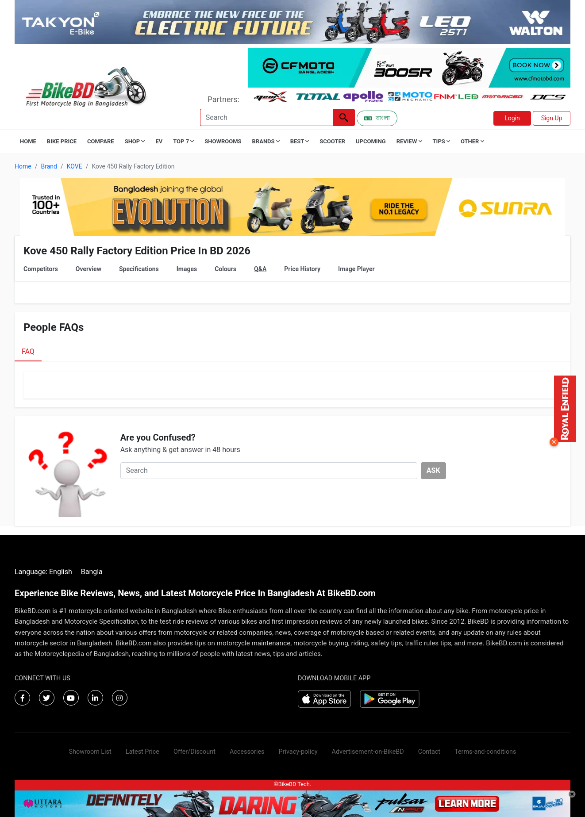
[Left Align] (344, 117)
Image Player (356, 268)
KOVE (74, 166)
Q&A (260, 268)
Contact (429, 752)
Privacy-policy (297, 752)
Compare (100, 141)
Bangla (92, 572)
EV (158, 141)
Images (187, 268)
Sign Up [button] (551, 118)
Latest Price (142, 752)
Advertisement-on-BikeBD (368, 752)
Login (512, 118)
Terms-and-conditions (485, 752)
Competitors (40, 268)
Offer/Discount (194, 752)
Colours (225, 268)
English (60, 572)
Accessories (247, 752)
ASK (433, 470)
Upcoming (371, 141)
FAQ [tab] (28, 351)
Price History (302, 268)
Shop (135, 141)
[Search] (266, 117)
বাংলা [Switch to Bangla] (377, 118)
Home (28, 141)
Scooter (332, 141)
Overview (88, 268)
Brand (49, 166)
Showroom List (90, 752)
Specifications (139, 268)
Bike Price (62, 141)
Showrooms (222, 141)
